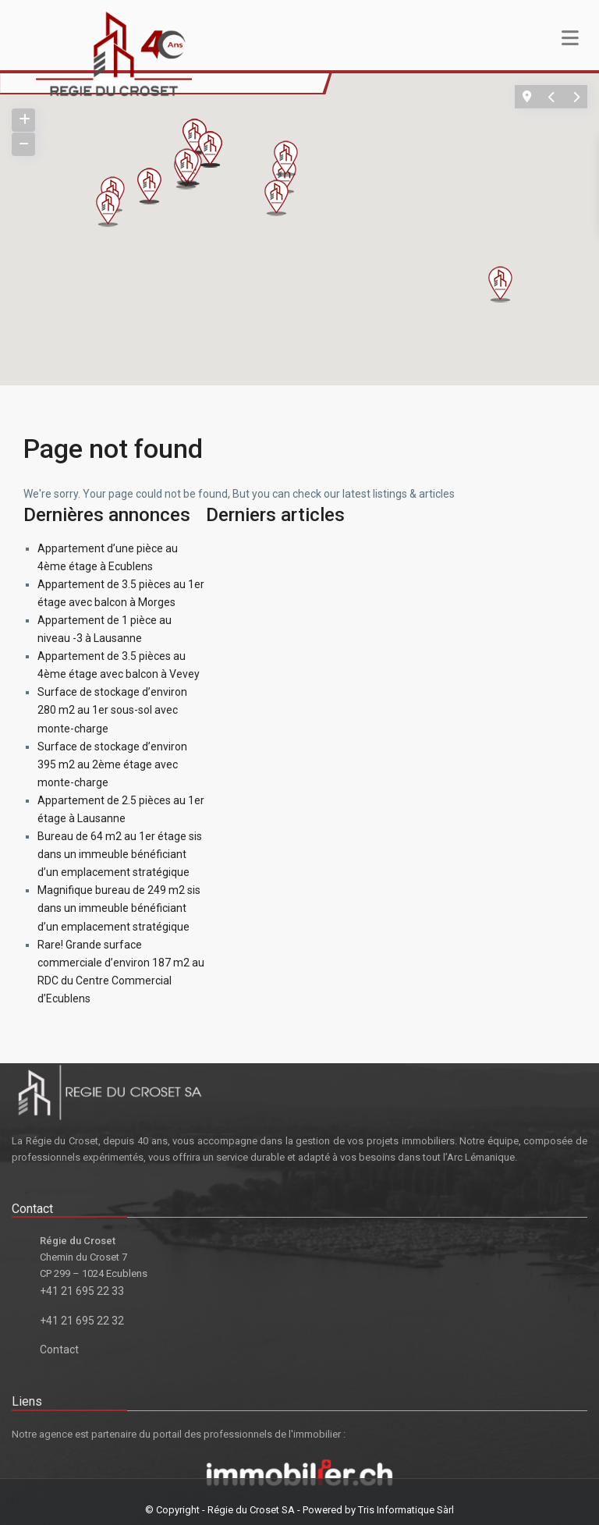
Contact (59, 1349)
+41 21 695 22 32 (82, 1320)
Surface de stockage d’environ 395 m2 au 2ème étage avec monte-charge (112, 764)
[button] (507, 287)
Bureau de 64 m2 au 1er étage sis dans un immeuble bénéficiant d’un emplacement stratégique (119, 854)
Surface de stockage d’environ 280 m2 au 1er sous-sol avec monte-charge (112, 710)
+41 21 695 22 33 (82, 1291)
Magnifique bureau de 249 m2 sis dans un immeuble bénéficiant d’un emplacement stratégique (118, 908)
